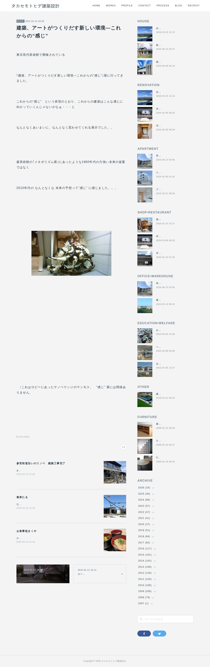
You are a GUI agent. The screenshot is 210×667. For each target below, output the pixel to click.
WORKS (111, 5)
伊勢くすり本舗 (165, 109)
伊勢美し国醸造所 (166, 253)
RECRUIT (194, 5)
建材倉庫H (162, 394)
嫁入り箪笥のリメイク (168, 424)
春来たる (22, 497)
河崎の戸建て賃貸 (166, 125)
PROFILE (127, 5)
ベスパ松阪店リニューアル (171, 347)
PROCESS (162, 5)
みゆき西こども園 (166, 330)
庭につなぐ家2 (164, 45)
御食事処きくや (165, 219)
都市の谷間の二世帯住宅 (170, 62)
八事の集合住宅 (165, 172)
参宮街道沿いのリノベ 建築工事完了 (41, 463)
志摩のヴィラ (163, 28)
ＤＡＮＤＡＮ (163, 440)
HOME (96, 5)
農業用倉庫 (162, 300)
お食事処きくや (26, 531)
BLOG (178, 5)
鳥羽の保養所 (163, 155)
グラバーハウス (165, 189)
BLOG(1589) (23, 437)
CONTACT (145, 5)
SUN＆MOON (164, 457)
